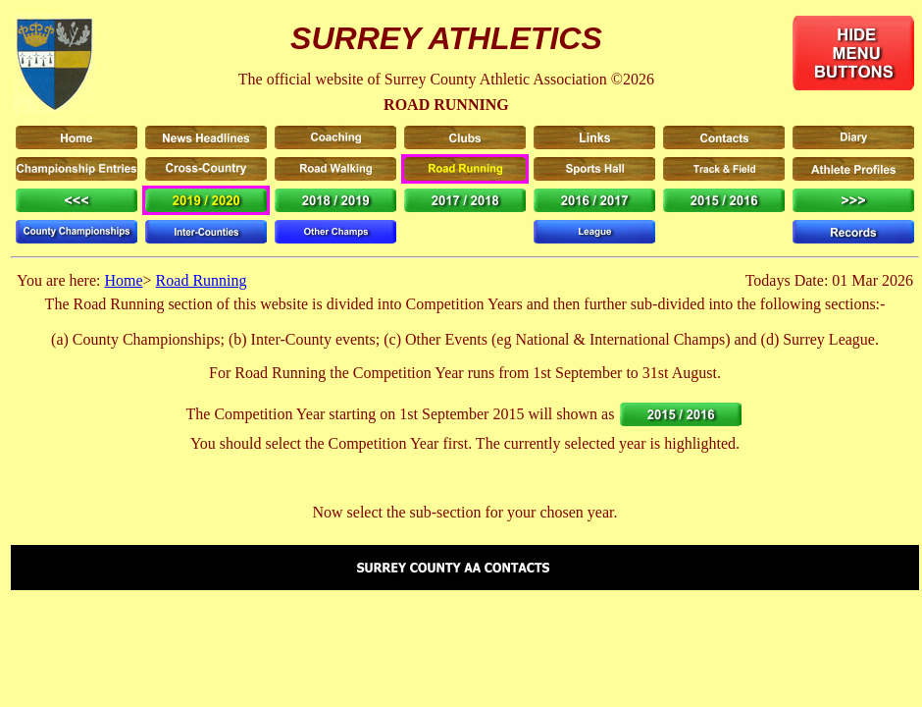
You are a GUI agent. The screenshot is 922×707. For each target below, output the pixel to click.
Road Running (201, 280)
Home (123, 280)
